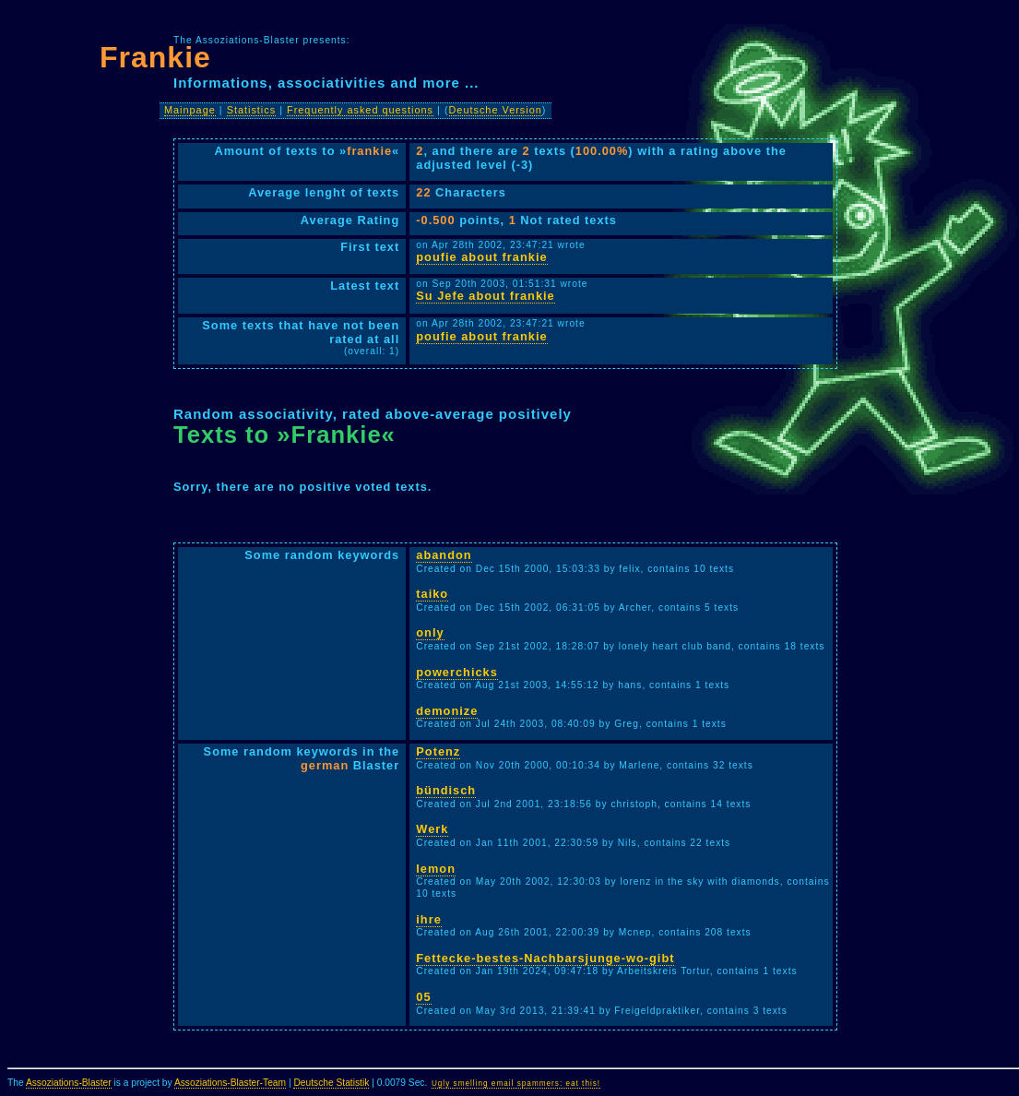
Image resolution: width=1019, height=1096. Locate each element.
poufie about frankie (481, 257)
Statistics (252, 109)
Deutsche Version (495, 109)
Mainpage (190, 109)
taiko (432, 594)
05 (423, 997)
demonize (447, 711)
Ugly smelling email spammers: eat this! (516, 1083)
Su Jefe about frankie (485, 296)
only (430, 632)
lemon (436, 869)
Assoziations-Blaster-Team (230, 1083)
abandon (443, 555)
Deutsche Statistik (331, 1083)
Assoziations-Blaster (69, 1083)
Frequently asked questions (360, 109)
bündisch (446, 790)
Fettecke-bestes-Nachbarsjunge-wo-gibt (545, 958)
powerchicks (457, 672)
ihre (428, 919)
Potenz (438, 751)
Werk (432, 829)
